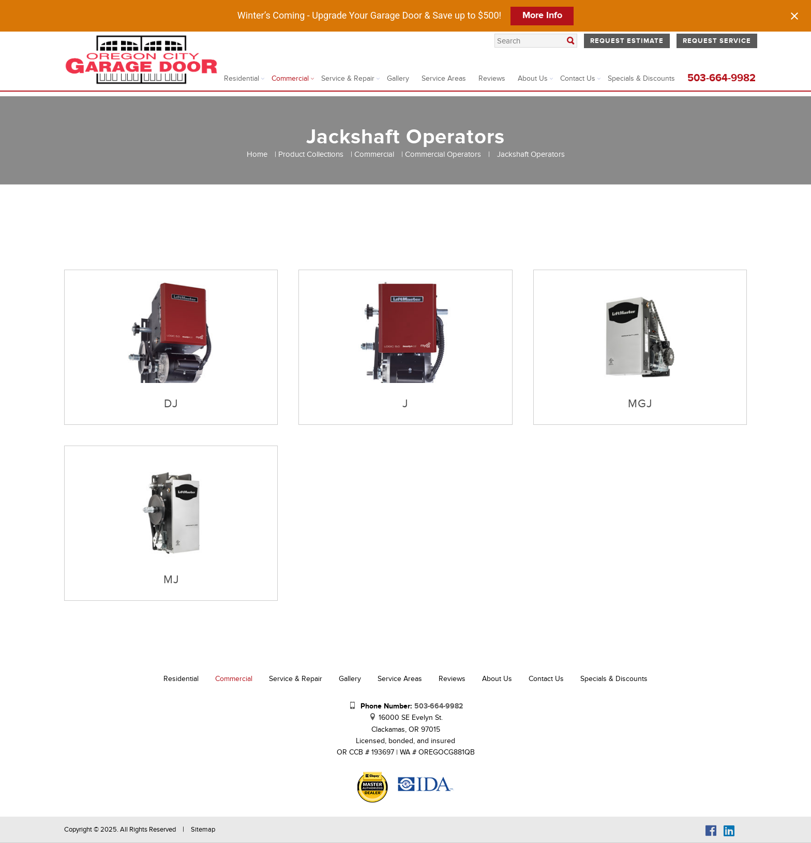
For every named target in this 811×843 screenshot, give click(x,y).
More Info (542, 15)
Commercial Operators (443, 154)
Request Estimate (627, 41)
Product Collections (310, 154)
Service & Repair (347, 78)
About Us (533, 78)
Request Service (717, 41)
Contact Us (577, 78)
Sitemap (203, 829)
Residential (241, 78)
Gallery (398, 78)
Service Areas (444, 78)
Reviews (491, 78)
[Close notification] (794, 16)
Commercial (290, 78)
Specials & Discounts (641, 78)
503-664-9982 (721, 78)
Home (257, 154)
